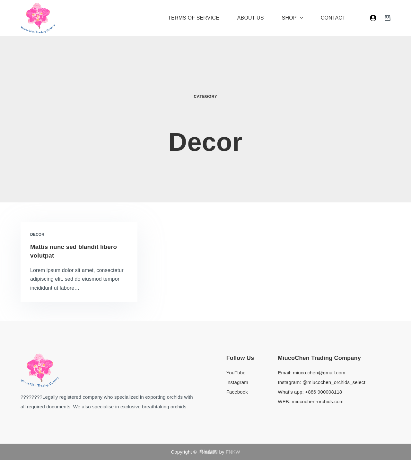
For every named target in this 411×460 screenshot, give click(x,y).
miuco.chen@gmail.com (319, 372)
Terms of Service (193, 18)
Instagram (237, 382)
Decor (37, 234)
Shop (293, 18)
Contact (333, 18)
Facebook (237, 391)
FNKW (232, 452)
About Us (250, 18)
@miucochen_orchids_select (333, 382)
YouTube (236, 372)
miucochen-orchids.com (318, 401)
